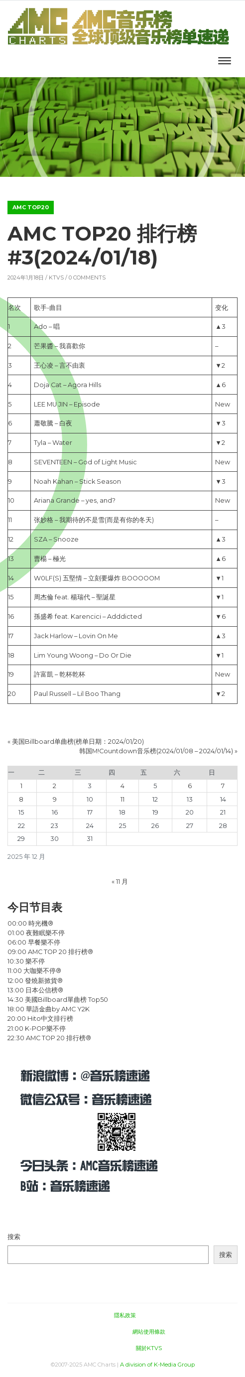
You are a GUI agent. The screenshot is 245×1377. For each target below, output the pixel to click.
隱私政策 (125, 1315)
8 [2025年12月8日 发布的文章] (21, 799)
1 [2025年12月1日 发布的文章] (21, 786)
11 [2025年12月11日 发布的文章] (122, 799)
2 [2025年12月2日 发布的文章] (54, 786)
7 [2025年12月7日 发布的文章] (223, 786)
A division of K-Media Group (157, 1364)
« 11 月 (120, 881)
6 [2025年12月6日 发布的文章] (190, 786)
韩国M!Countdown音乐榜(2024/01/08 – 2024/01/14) (156, 751)
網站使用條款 (148, 1331)
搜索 (13, 1236)
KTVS (56, 277)
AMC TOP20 (30, 207)
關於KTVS (149, 1348)
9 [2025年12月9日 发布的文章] (55, 799)
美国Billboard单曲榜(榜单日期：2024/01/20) (78, 741)
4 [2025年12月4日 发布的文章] (122, 786)
